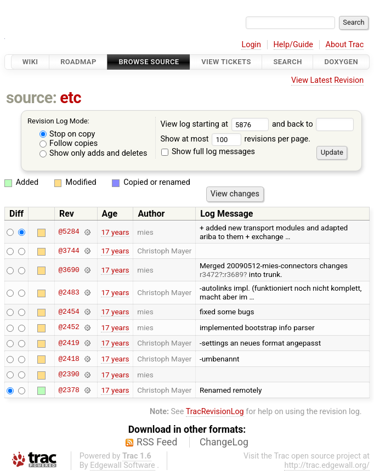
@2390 (68, 375)
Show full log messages (208, 151)
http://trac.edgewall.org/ (327, 465)
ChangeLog (224, 442)
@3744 (68, 251)
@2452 (68, 327)
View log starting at (216, 124)
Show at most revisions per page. (235, 139)
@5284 (68, 232)
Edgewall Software (122, 465)
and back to (313, 124)
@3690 (68, 270)
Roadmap (78, 62)
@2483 (68, 292)
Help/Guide (293, 44)
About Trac (345, 44)
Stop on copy (67, 134)
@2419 (68, 343)
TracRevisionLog (215, 411)
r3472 (209, 274)
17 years (115, 232)
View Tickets (226, 62)
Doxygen (341, 62)
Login (251, 44)
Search (287, 62)
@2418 (68, 359)
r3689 (233, 274)
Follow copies (68, 143)
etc (70, 97)
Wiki (30, 62)
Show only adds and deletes (93, 153)
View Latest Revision (327, 80)
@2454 (68, 311)
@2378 (68, 390)
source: (31, 97)
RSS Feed (157, 442)
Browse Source (148, 62)
